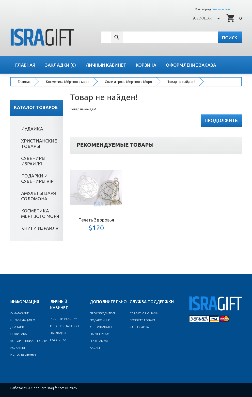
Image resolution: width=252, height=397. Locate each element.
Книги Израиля (40, 227)
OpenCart (38, 388)
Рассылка (58, 339)
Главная (24, 82)
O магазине (19, 313)
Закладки (58, 332)
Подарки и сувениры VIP (38, 178)
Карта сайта (139, 326)
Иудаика (33, 128)
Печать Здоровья (96, 219)
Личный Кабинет (63, 318)
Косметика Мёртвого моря (67, 82)
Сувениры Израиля (34, 161)
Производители (103, 313)
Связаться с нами (144, 313)
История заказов (64, 325)
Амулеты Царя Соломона (39, 196)
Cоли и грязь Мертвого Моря (128, 82)
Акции (95, 347)
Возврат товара (143, 319)
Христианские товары (40, 143)
